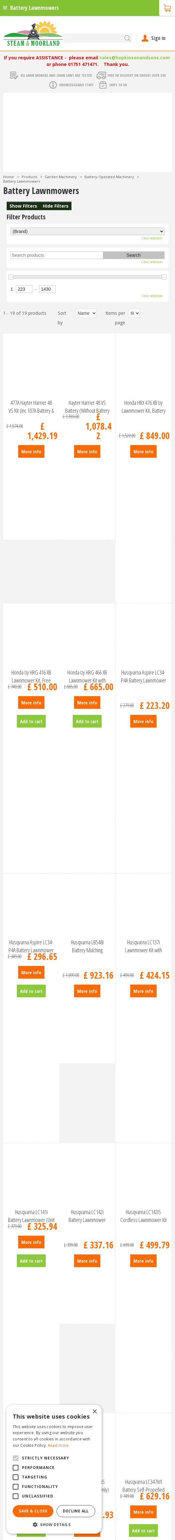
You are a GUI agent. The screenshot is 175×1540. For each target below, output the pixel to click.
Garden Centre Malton (136, 1499)
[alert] (54, 1469)
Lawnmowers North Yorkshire (141, 1511)
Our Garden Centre (22, 1315)
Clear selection (152, 238)
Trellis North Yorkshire (106, 1517)
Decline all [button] (76, 1511)
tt (169, 1532)
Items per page (115, 318)
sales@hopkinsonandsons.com (134, 58)
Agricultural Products (24, 1308)
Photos (10, 1322)
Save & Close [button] (33, 1511)
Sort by (62, 318)
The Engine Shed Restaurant (32, 1302)
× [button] (94, 1411)
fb (160, 1532)
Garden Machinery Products (31, 1295)
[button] (54, 1524)
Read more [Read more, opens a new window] (58, 1445)
